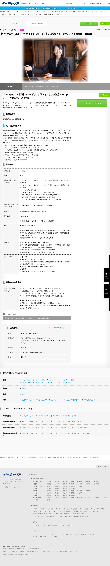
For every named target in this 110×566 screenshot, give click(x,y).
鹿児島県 (96, 497)
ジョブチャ (54, 536)
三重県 (73, 488)
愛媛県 (65, 495)
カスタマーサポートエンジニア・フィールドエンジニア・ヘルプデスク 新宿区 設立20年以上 (54, 427)
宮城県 (73, 481)
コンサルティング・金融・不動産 (44, 516)
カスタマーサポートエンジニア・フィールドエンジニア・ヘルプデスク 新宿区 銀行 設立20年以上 (57, 433)
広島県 (73, 493)
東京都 (88, 484)
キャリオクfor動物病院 (65, 534)
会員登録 (69, 3)
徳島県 (49, 495)
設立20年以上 (26, 400)
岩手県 (65, 481)
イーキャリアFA (39, 534)
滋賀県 (49, 491)
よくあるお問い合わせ (50, 525)
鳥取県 (49, 493)
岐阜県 (49, 488)
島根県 (57, 493)
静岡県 (57, 488)
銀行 (23, 394)
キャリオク (51, 534)
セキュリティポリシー (48, 551)
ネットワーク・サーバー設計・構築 (53, 11)
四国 (35, 495)
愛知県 (65, 488)
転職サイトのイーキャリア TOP (9, 11)
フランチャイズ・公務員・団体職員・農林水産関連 (73, 516)
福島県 (96, 481)
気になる (106, 23)
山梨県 (80, 486)
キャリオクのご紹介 (67, 525)
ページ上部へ (104, 466)
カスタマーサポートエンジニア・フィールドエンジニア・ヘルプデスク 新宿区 (49, 416)
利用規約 (22, 551)
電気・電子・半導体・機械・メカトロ (87, 511)
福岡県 (49, 497)
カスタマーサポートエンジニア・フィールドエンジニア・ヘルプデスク (87, 11)
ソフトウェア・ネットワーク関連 (30, 11)
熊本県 (73, 497)
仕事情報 (14, 23)
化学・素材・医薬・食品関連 (42, 513)
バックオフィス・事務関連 (63, 511)
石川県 (65, 486)
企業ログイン (73, 551)
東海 (35, 488)
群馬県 (65, 484)
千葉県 (80, 484)
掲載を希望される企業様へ (101, 3)
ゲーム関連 (85, 509)
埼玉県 (73, 484)
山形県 (88, 481)
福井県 (73, 486)
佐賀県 (57, 497)
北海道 (49, 481)
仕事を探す (41, 3)
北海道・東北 (38, 481)
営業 (35, 509)
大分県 (80, 497)
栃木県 (57, 484)
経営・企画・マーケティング (42, 511)
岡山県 (65, 493)
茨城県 (49, 484)
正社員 (23, 457)
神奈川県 (96, 484)
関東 (35, 484)
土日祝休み (55, 400)
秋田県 (80, 481)
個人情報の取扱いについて (33, 551)
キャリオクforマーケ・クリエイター (87, 534)
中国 (35, 493)
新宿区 (24, 388)
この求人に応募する (89, 24)
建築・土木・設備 (78, 513)
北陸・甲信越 (38, 486)
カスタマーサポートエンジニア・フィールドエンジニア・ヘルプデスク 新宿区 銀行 (51, 422)
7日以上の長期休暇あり (72, 400)
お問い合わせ (13, 551)
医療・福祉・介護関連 (62, 513)
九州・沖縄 (37, 497)
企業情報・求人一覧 (36, 23)
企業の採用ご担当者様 (62, 551)
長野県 (88, 486)
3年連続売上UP (41, 400)
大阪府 (65, 491)
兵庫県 (73, 491)
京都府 (57, 491)
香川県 (57, 495)
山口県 (80, 493)
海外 (48, 500)
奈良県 (80, 491)
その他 (36, 500)
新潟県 (49, 486)
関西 (35, 491)
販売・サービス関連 (47, 509)
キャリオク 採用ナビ (40, 536)
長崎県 (65, 497)
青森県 (57, 481)
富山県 (57, 486)
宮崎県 (88, 497)
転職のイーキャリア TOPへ (13, 487)
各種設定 (37, 525)
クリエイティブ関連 (98, 509)
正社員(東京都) (31, 457)
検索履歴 (106, 292)
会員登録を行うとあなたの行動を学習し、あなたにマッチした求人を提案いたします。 (55, 8)
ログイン (82, 3)
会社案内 (5, 551)
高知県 (73, 495)
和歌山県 (89, 491)
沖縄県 (105, 497)
